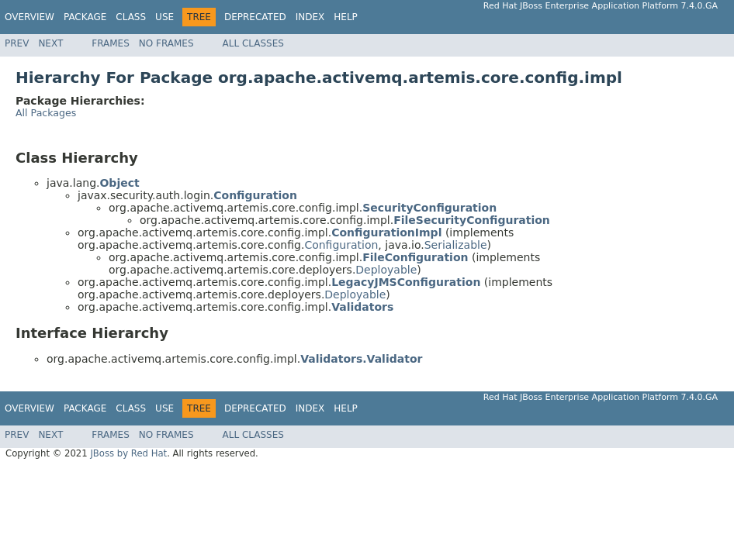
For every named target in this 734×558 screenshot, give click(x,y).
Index (310, 17)
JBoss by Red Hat (128, 453)
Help (346, 17)
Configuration (341, 245)
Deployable (386, 270)
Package (85, 17)
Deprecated (255, 17)
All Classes (253, 43)
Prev (17, 43)
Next (50, 43)
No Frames (166, 43)
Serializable (455, 245)
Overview (29, 17)
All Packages (46, 113)
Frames (111, 43)
